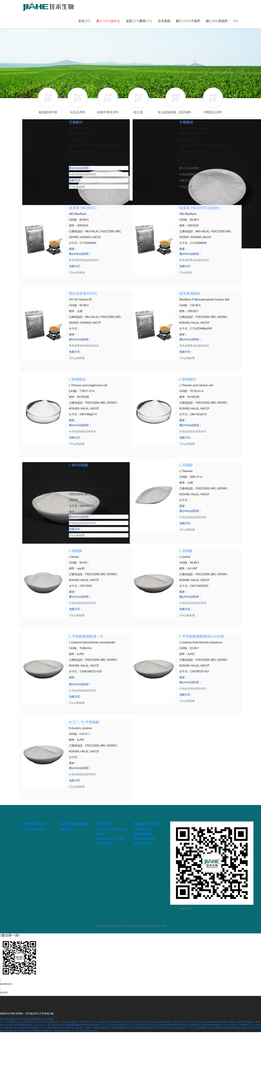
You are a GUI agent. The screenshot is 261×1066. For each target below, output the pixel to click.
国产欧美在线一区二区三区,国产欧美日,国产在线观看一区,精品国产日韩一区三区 (159, 1022)
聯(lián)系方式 (143, 843)
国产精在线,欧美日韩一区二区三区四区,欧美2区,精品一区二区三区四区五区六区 (116, 1025)
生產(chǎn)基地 (144, 838)
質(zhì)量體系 (142, 834)
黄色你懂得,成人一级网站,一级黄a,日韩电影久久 (89, 1028)
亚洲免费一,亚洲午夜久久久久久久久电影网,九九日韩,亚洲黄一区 (97, 1022)
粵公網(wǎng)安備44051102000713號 (118, 926)
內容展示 (66, 829)
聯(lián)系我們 (217, 21)
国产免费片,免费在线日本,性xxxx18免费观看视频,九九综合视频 (27, 1019)
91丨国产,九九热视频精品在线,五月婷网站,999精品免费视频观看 (213, 1028)
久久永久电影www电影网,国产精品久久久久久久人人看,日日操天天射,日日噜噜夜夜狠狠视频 (41, 1025)
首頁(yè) (84, 21)
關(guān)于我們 (188, 21)
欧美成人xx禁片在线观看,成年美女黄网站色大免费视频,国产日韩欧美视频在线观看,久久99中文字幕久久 (194, 1025)
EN (235, 21)
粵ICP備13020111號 (154, 926)
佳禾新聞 (164, 21)
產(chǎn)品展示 (33, 829)
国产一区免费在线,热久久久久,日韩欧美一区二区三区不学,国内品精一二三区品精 (34, 1022)
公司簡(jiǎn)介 (143, 829)
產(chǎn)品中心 (108, 21)
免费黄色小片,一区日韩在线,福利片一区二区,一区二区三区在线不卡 (69, 1031)
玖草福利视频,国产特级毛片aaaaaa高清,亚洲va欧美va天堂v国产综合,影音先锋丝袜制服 (148, 1028)
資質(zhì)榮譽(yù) (139, 21)
